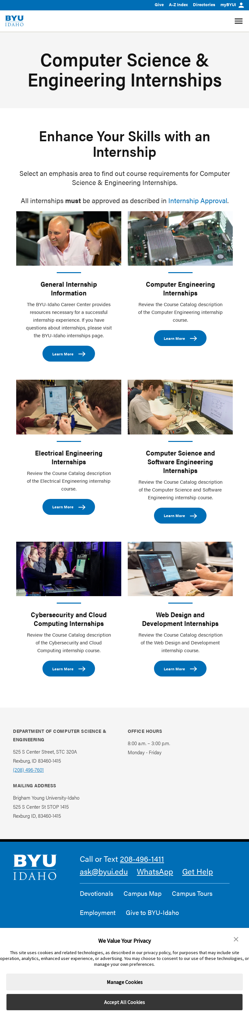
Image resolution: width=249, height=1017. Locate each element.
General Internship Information (69, 288)
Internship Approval (197, 200)
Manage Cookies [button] (125, 982)
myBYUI (232, 4)
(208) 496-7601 (28, 769)
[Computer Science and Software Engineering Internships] (180, 407)
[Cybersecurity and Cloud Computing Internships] (68, 569)
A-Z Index (178, 4)
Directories (204, 4)
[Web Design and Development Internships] (180, 569)
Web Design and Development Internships (180, 618)
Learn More (68, 354)
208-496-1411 (142, 858)
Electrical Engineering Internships (68, 457)
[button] (236, 939)
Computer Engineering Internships (180, 288)
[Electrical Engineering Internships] (68, 407)
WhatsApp (155, 871)
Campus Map (142, 893)
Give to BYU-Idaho (152, 912)
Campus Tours (192, 893)
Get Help (197, 871)
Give (159, 4)
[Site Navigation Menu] (239, 21)
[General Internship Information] (68, 238)
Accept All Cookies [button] (124, 1002)
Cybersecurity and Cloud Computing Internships (69, 618)
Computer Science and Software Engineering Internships (180, 461)
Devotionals (96, 893)
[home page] (14, 21)
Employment (97, 912)
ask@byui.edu (104, 871)
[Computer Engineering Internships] (180, 238)
